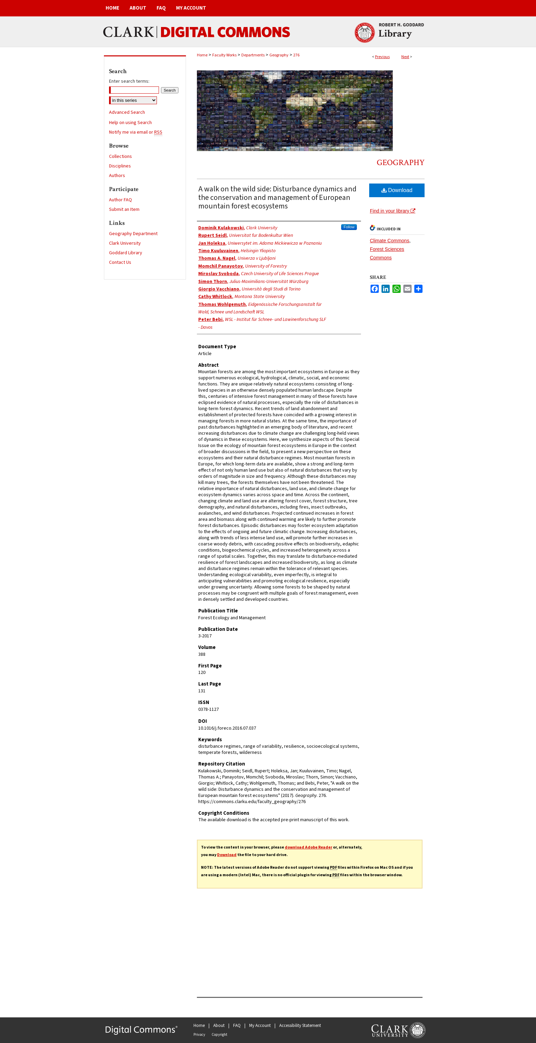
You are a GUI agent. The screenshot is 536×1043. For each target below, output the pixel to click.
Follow (349, 227)
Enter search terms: (129, 81)
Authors (117, 175)
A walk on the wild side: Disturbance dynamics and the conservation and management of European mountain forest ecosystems (277, 198)
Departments (253, 55)
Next (405, 57)
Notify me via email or (135, 132)
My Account (260, 1025)
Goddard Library (125, 252)
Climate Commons (389, 240)
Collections (120, 156)
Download (397, 190)
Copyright (219, 1034)
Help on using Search (130, 122)
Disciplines (120, 166)
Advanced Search (127, 112)
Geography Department (133, 233)
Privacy (199, 1034)
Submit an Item (124, 209)
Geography (279, 55)
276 (296, 55)
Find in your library (392, 211)
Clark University (125, 243)
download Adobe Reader (308, 847)
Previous (382, 57)
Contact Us (120, 262)
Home (202, 55)
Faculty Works (224, 55)
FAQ (237, 1025)
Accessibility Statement (300, 1025)
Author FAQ (120, 200)
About (219, 1025)
